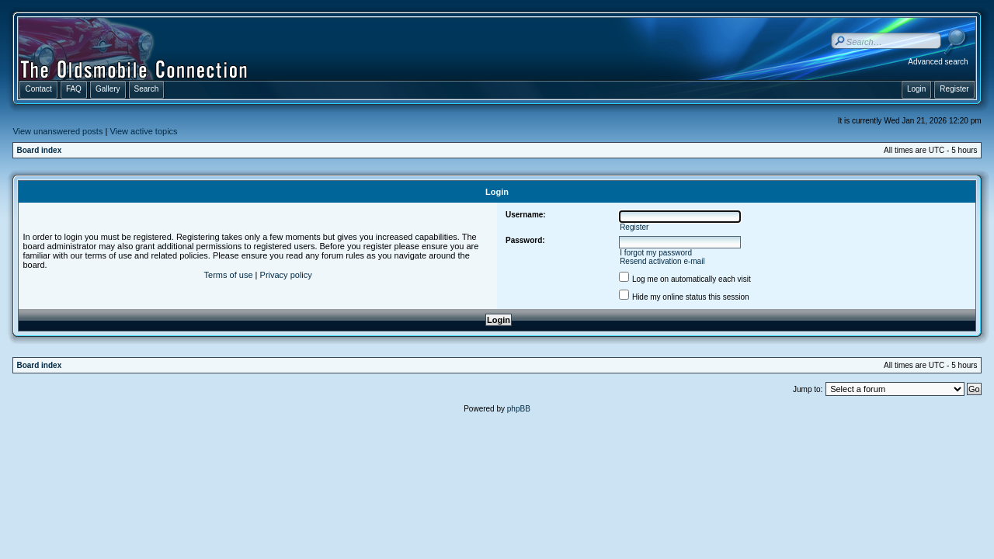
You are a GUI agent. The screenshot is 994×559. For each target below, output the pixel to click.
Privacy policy (286, 275)
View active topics (143, 131)
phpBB (518, 408)
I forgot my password (656, 252)
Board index (38, 150)
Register (634, 227)
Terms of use (228, 275)
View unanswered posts (57, 131)
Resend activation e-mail (662, 261)
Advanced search (938, 61)
